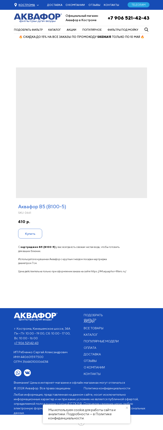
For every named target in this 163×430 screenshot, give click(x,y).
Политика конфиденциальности (107, 388)
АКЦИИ (71, 29)
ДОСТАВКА (54, 5)
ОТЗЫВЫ (94, 5)
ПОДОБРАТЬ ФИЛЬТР (28, 29)
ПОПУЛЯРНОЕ (92, 29)
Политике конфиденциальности (80, 416)
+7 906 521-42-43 (128, 18)
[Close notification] (127, 408)
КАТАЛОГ (54, 29)
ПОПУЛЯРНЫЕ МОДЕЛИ (101, 341)
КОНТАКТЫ (111, 5)
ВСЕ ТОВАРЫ (93, 328)
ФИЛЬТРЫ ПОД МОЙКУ (123, 29)
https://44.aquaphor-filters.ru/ (108, 271)
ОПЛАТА (90, 347)
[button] (27, 5)
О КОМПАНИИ (75, 5)
